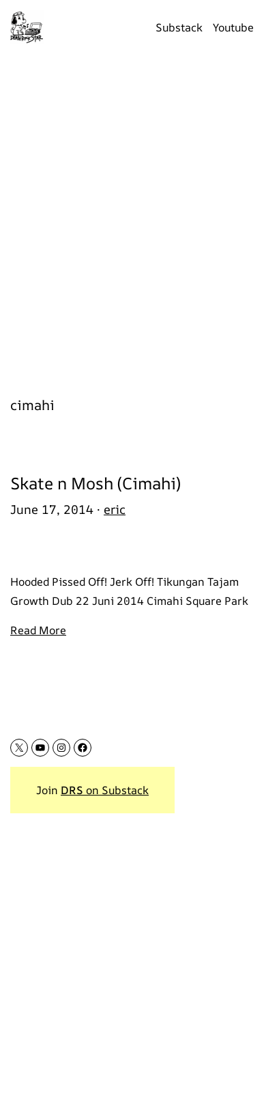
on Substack (105, 790)
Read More (38, 630)
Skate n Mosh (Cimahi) (95, 483)
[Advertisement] (132, 217)
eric (115, 509)
